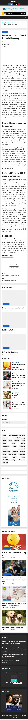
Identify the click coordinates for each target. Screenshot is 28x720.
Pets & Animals (15, 363)
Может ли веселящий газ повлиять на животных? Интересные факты (7, 367)
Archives (4, 420)
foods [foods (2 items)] (10, 441)
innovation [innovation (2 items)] (22, 447)
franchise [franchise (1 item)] (16, 441)
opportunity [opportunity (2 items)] (22, 455)
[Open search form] (25, 17)
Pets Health (15, 23)
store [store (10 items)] (23, 458)
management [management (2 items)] (21, 449)
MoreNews (23, 716)
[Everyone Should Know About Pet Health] (14, 299)
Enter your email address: (14, 678)
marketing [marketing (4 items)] (15, 452)
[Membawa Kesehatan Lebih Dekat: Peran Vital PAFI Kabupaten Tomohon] (14, 594)
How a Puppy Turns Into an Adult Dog (7, 396)
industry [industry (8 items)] (15, 447)
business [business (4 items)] (5, 438)
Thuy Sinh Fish (6, 23)
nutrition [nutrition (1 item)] (22, 452)
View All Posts (14, 267)
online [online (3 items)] (4, 455)
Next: (14, 280)
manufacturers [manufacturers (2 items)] (6, 452)
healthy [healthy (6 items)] (23, 444)
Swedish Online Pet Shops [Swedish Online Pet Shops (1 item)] (9, 460)
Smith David (14, 261)
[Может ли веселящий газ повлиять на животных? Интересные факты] (14, 543)
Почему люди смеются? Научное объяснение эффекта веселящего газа (7, 376)
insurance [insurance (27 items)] (5, 449)
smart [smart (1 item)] (14, 458)
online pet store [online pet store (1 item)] (12, 455)
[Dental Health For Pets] (14, 321)
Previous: (14, 275)
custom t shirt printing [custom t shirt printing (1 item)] (19, 438)
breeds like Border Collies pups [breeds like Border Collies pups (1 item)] (17, 436)
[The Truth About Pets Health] (14, 343)
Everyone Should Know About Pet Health (13, 309)
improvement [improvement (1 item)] (6, 447)
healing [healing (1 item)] (4, 444)
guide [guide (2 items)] (23, 441)
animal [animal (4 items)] (4, 436)
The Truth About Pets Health (10, 353)
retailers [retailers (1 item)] (5, 458)
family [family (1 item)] (4, 441)
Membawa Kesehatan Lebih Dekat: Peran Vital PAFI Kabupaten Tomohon (7, 386)
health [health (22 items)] (13, 444)
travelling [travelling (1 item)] (5, 463)
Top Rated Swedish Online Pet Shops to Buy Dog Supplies (7, 405)
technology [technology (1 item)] (22, 460)
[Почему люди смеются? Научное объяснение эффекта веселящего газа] (14, 569)
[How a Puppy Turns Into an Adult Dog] (14, 618)
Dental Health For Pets (8, 331)
